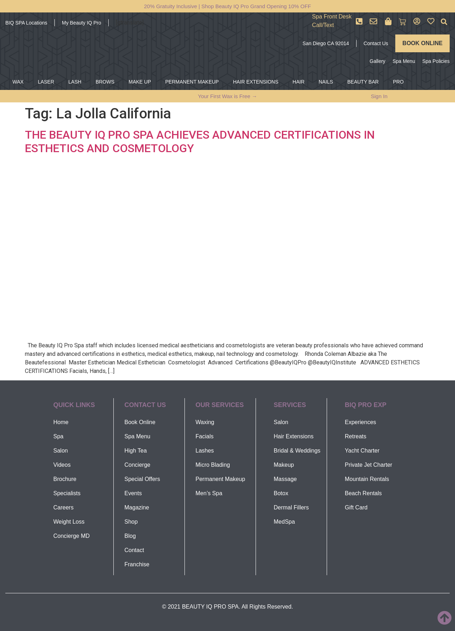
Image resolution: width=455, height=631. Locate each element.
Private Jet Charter (368, 465)
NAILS (326, 82)
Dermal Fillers (291, 507)
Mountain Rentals (367, 479)
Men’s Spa (209, 493)
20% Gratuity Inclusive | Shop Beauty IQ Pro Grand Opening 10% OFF (227, 6)
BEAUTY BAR (363, 82)
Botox (281, 493)
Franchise (136, 564)
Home (61, 422)
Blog (130, 536)
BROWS (105, 82)
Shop (131, 522)
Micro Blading (213, 465)
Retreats (355, 436)
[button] (444, 22)
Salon (60, 451)
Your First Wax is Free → (227, 96)
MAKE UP (140, 82)
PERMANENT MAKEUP (192, 82)
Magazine (136, 507)
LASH (74, 82)
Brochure (64, 479)
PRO (398, 82)
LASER (46, 82)
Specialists (66, 493)
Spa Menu (403, 61)
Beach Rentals (363, 493)
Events (133, 493)
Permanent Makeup (220, 479)
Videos (62, 465)
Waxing (205, 422)
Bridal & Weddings (297, 451)
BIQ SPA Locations (26, 23)
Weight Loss (69, 522)
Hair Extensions (294, 436)
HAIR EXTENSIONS (255, 82)
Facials (205, 436)
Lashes (205, 451)
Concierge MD (71, 536)
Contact (134, 550)
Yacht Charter (362, 451)
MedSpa (284, 522)
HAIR (298, 82)
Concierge (137, 465)
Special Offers (142, 479)
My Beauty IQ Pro (81, 23)
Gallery (377, 61)
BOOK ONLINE (422, 43)
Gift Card (356, 507)
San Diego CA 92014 (326, 43)
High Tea (135, 451)
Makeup (284, 465)
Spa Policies (436, 61)
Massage (285, 479)
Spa (58, 436)
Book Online (139, 422)
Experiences (360, 422)
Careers (63, 507)
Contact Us (376, 43)
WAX (17, 82)
